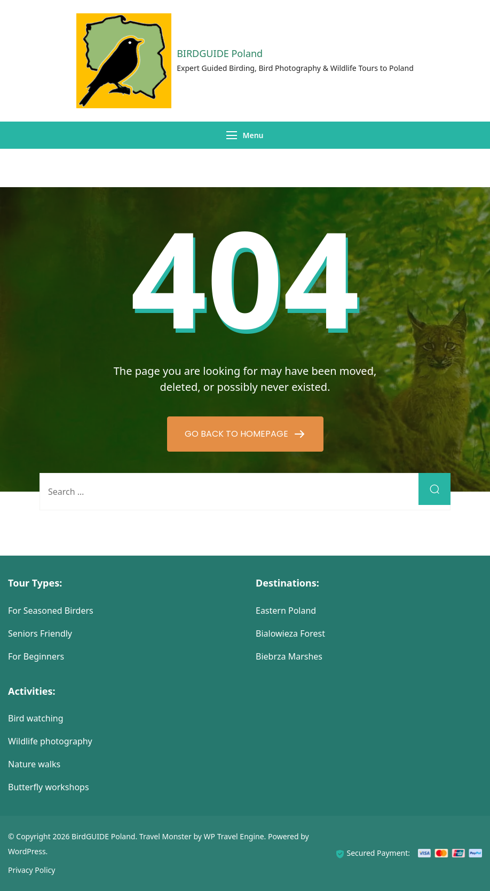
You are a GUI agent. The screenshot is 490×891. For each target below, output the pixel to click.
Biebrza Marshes (289, 656)
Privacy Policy (31, 870)
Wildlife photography (50, 741)
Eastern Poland (286, 610)
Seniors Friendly (40, 633)
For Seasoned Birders (50, 610)
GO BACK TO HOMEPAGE (237, 434)
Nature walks (34, 764)
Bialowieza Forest (290, 633)
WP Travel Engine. (235, 836)
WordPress (27, 851)
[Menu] (231, 135)
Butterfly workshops (48, 787)
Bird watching (36, 718)
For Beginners (36, 656)
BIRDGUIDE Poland (220, 53)
